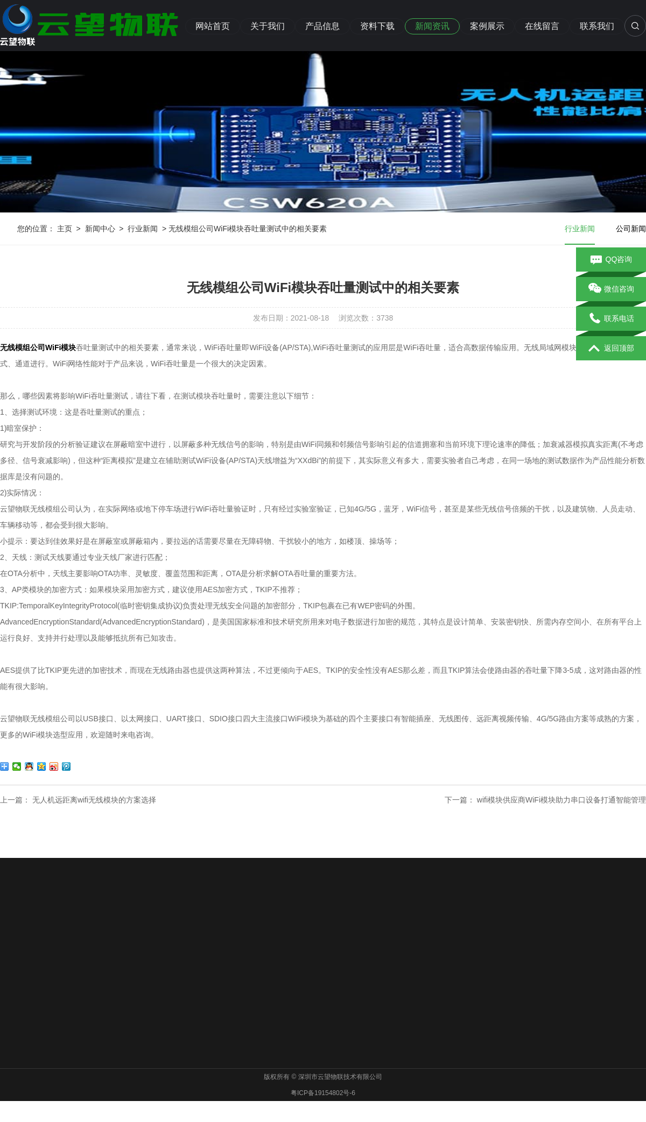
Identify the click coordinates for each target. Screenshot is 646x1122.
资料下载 (377, 26)
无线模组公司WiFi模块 (38, 347)
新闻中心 (100, 228)
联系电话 (611, 319)
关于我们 (267, 26)
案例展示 (487, 26)
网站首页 (212, 26)
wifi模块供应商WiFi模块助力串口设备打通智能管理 (561, 800)
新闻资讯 (432, 26)
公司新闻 (631, 228)
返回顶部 (611, 348)
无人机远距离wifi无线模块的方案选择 (94, 800)
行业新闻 (143, 228)
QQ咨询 (611, 259)
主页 (64, 228)
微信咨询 (611, 289)
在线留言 (542, 26)
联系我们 (597, 26)
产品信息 (322, 26)
